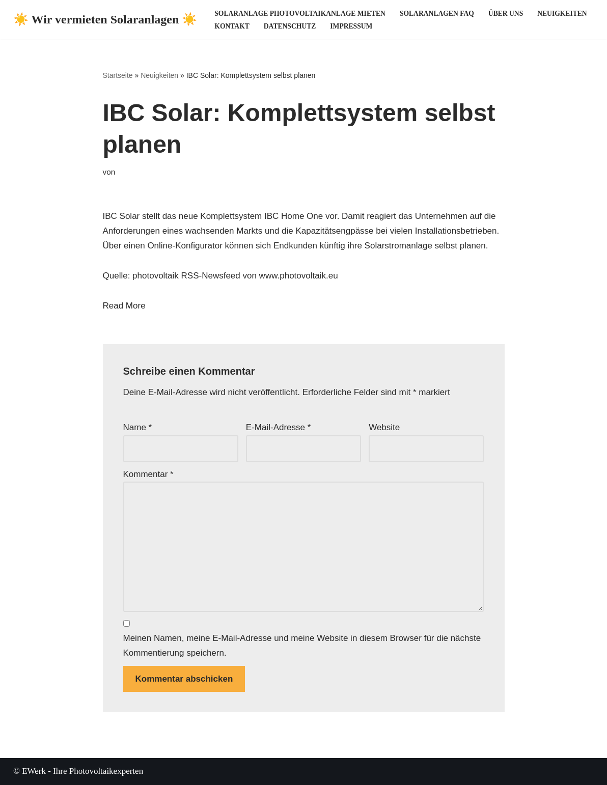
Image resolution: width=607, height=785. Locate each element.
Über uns (505, 13)
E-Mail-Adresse (278, 427)
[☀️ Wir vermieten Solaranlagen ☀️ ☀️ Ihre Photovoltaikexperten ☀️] (105, 19)
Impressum (351, 26)
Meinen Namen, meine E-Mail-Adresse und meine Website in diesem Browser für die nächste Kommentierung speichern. (302, 645)
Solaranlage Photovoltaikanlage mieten (299, 13)
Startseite (118, 75)
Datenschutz (290, 26)
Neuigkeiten (562, 13)
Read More (124, 306)
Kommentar (148, 474)
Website (384, 427)
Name (137, 427)
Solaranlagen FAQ (437, 13)
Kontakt (231, 26)
